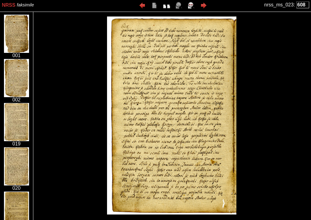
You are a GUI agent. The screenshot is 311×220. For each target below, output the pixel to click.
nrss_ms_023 (279, 4)
